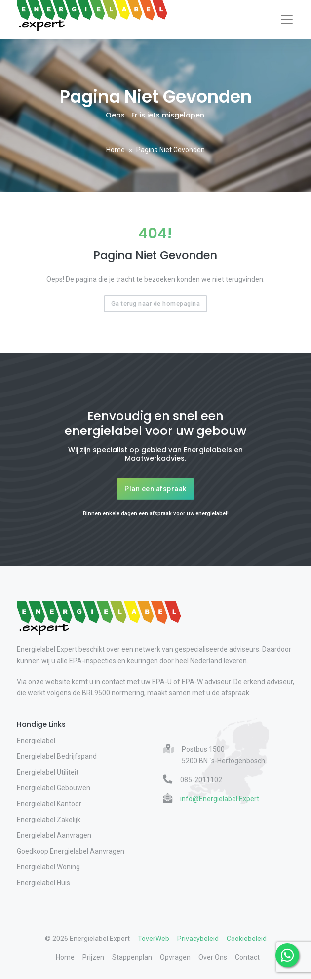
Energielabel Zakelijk (48, 819)
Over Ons (212, 957)
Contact (247, 957)
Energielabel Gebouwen (53, 788)
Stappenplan (132, 957)
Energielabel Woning (48, 867)
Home (115, 150)
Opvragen (175, 957)
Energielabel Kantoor (49, 804)
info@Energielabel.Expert (219, 799)
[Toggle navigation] (286, 19)
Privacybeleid (198, 938)
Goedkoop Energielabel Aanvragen (70, 851)
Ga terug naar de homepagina (155, 303)
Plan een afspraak (155, 489)
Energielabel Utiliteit (47, 772)
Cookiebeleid (247, 938)
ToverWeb (153, 938)
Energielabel (36, 740)
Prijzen (93, 957)
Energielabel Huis (43, 883)
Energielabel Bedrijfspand (57, 756)
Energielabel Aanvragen (54, 835)
